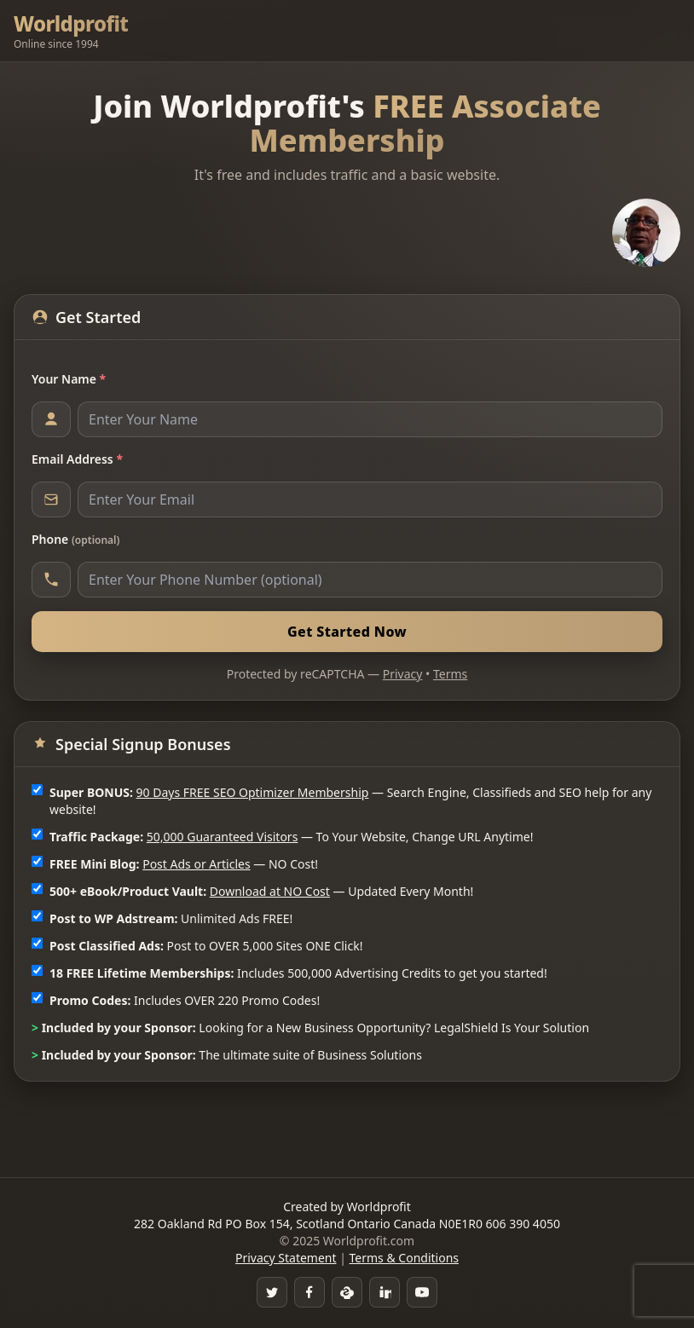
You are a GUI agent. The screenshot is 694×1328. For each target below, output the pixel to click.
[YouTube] (422, 1292)
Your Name (69, 379)
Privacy (403, 674)
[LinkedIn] (384, 1292)
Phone (75, 539)
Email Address (77, 459)
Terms (450, 674)
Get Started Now (347, 631)
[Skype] (347, 1292)
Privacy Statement (286, 1258)
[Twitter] (272, 1292)
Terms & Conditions (405, 1258)
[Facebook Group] (309, 1292)
